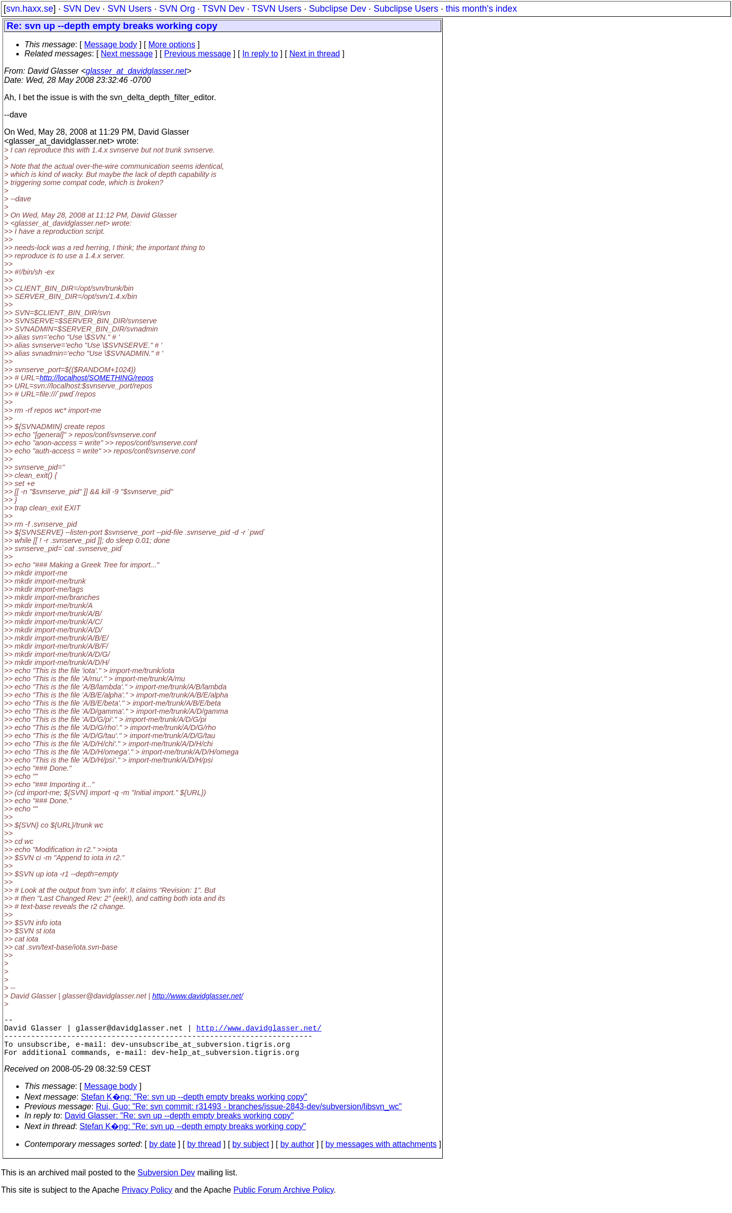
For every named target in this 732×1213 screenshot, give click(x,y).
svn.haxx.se (29, 9)
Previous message (197, 53)
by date (162, 1154)
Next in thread (314, 53)
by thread (204, 1154)
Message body (110, 44)
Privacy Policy (146, 1200)
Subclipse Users (406, 9)
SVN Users (129, 9)
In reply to (260, 53)
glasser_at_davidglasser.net (136, 71)
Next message (126, 53)
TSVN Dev (223, 9)
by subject (250, 1154)
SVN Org (177, 9)
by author (297, 1154)
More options (172, 44)
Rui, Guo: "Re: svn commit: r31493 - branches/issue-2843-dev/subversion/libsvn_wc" (249, 1116)
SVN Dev (81, 9)
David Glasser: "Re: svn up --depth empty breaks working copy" (179, 1125)
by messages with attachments (381, 1154)
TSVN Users (276, 9)
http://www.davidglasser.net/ (197, 996)
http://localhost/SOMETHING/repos (97, 378)
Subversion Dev (166, 1182)
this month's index (481, 9)
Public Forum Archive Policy (283, 1200)
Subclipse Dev (337, 9)
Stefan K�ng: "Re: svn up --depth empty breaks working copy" (194, 1107)
